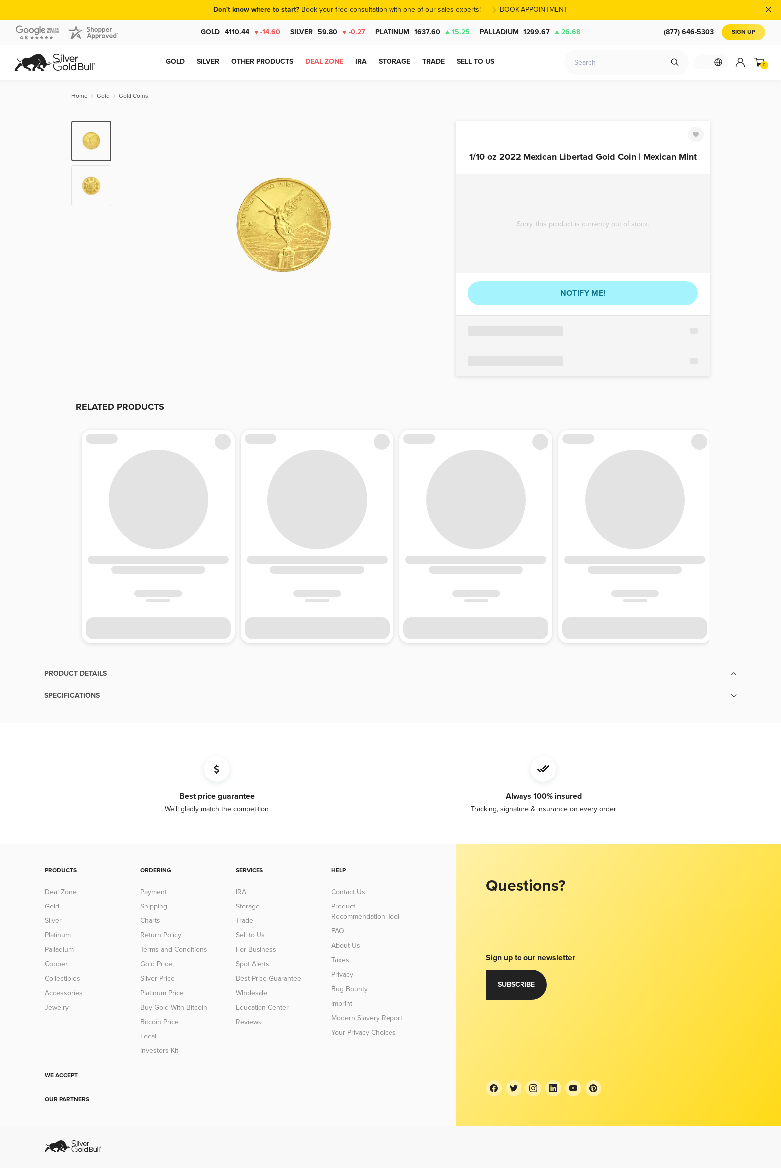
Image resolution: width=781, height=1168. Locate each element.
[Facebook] (494, 1088)
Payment (153, 892)
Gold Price (156, 964)
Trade (244, 920)
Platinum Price (162, 993)
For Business (256, 949)
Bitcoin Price (159, 1022)
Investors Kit (159, 1050)
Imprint (341, 1003)
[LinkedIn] (553, 1088)
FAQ (337, 931)
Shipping (153, 906)
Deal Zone (61, 892)
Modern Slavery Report (366, 1018)
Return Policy (160, 935)
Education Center (262, 1007)
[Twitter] (513, 1088)
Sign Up (743, 32)
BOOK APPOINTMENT (534, 9)
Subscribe (516, 984)
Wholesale (251, 993)
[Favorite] (696, 134)
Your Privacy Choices (363, 1032)
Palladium (530, 32)
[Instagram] (533, 1088)
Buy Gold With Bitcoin (173, 1007)
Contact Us (348, 892)
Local (148, 1036)
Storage (248, 906)
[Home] (79, 96)
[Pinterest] (593, 1088)
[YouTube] (573, 1088)
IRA (241, 892)
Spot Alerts (252, 964)
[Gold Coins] (133, 96)
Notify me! (583, 293)
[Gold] (103, 96)
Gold (240, 32)
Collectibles (62, 978)
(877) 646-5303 (689, 32)
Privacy (342, 974)
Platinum (422, 32)
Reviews (248, 1022)
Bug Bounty (349, 989)
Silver (327, 32)
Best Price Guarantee (268, 978)
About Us (345, 945)
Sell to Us (250, 935)
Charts (150, 920)
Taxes (340, 960)
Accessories (64, 993)
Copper (56, 964)
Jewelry (57, 1007)
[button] (390, 674)
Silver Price (157, 978)
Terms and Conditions (173, 949)
